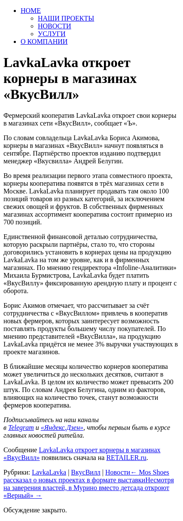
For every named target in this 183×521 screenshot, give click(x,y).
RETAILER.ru (126, 457)
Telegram (21, 427)
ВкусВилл (86, 472)
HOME (31, 10)
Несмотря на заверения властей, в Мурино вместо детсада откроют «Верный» (88, 487)
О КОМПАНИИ (44, 41)
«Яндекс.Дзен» (62, 427)
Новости (117, 472)
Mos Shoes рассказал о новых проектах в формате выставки (86, 476)
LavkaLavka (49, 472)
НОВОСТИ (54, 26)
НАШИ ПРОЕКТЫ (66, 18)
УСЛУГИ (52, 33)
